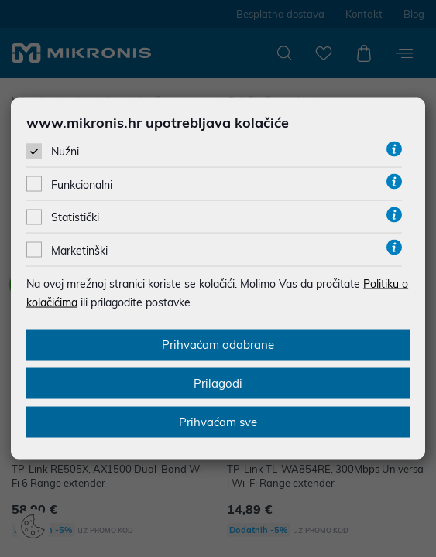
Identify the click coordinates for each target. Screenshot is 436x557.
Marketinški (79, 250)
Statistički (75, 217)
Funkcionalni (81, 185)
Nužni (65, 152)
